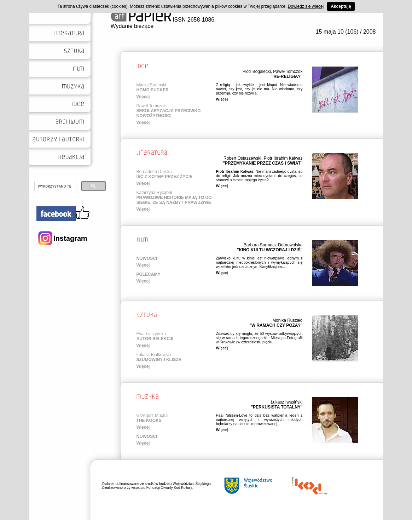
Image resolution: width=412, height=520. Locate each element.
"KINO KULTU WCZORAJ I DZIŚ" (270, 249)
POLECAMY (149, 274)
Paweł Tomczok (287, 71)
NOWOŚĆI (147, 258)
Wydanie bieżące (132, 26)
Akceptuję (341, 6)
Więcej (143, 96)
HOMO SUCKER (153, 89)
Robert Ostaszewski (242, 158)
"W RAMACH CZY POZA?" (275, 325)
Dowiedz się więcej (306, 6)
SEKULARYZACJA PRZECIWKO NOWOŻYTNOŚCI (169, 113)
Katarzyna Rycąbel (154, 192)
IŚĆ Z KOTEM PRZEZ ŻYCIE (165, 176)
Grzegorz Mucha (152, 415)
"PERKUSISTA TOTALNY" (276, 407)
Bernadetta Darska (154, 171)
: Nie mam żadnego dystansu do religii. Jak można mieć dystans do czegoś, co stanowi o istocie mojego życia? (259, 175)
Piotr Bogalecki (257, 71)
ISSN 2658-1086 (163, 20)
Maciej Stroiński (151, 84)
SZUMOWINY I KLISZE (159, 359)
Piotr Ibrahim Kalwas (282, 158)
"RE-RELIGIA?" (286, 76)
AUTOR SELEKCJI (155, 338)
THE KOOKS (149, 420)
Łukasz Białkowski (154, 354)
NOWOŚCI (147, 436)
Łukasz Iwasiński (286, 402)
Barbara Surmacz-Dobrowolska (273, 244)
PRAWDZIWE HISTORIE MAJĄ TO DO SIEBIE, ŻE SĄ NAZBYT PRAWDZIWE (174, 200)
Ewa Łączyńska (151, 333)
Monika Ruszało (287, 320)
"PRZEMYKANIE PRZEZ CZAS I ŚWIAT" (262, 163)
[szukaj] (54, 186)
